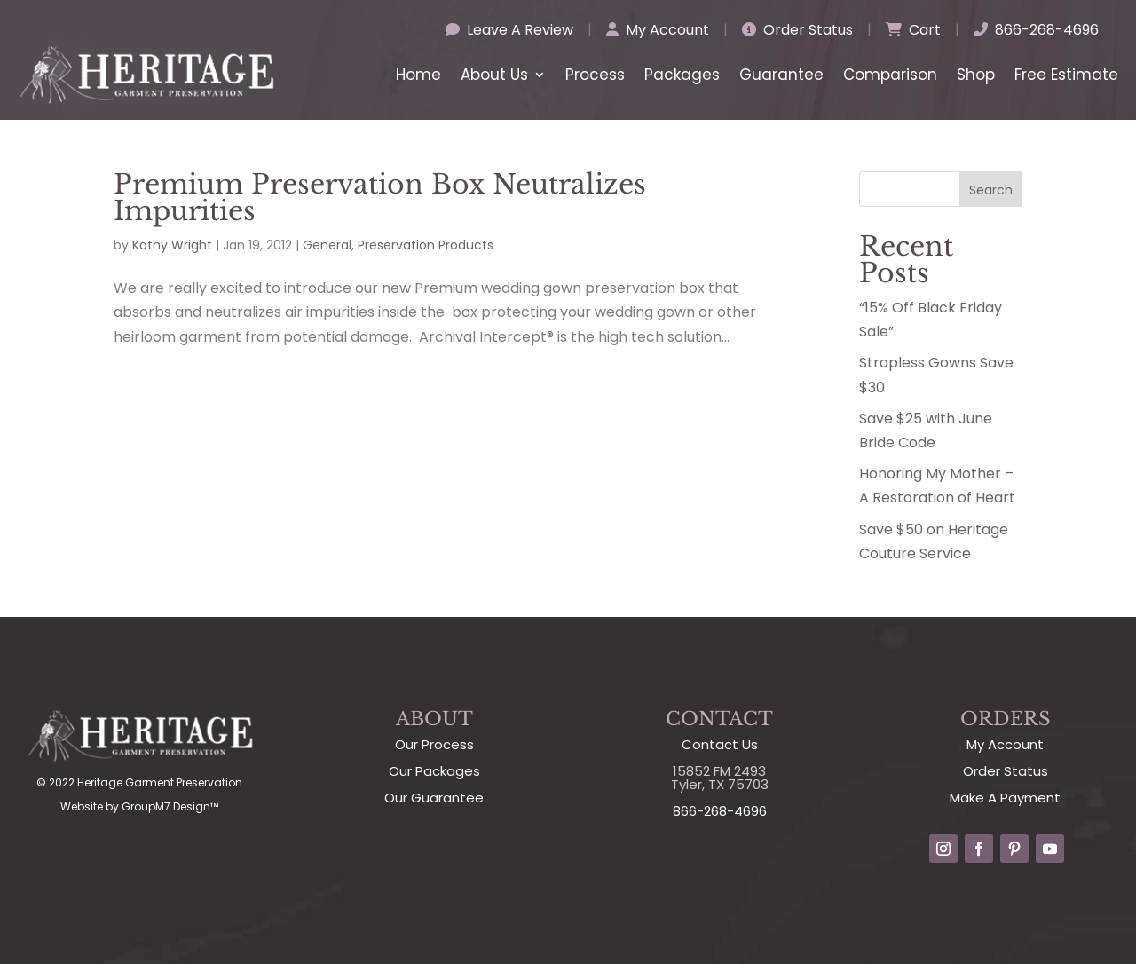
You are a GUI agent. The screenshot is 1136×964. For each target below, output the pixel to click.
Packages (682, 74)
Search (991, 190)
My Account (657, 30)
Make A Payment (1005, 797)
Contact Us (720, 744)
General (327, 245)
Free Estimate (1066, 74)
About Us (494, 74)
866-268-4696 (1036, 30)
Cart (913, 30)
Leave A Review (509, 30)
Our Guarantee (434, 797)
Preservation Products (425, 245)
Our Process (434, 744)
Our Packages (434, 771)
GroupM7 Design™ (170, 806)
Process (595, 74)
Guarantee (781, 74)
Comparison (890, 74)
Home (418, 74)
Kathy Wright (172, 245)
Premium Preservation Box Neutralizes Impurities (380, 197)
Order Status (797, 30)
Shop (976, 74)
